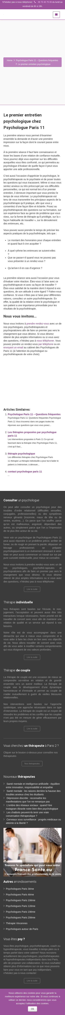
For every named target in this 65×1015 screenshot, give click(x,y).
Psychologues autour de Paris (22, 929)
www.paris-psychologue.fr (29, 367)
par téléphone (45, 344)
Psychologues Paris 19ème (20, 911)
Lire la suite (32, 589)
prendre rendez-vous (38, 323)
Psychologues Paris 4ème (20, 894)
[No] (60, 1002)
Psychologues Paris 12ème (20, 906)
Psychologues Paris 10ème (20, 900)
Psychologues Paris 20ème (20, 917)
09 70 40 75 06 (42, 2)
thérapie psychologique (21, 453)
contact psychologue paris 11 (25, 471)
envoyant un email (13, 347)
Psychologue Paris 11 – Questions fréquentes (34, 414)
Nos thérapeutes (32, 763)
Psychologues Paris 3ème (20, 888)
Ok (32, 1009)
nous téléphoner (45, 340)
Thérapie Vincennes (16, 923)
